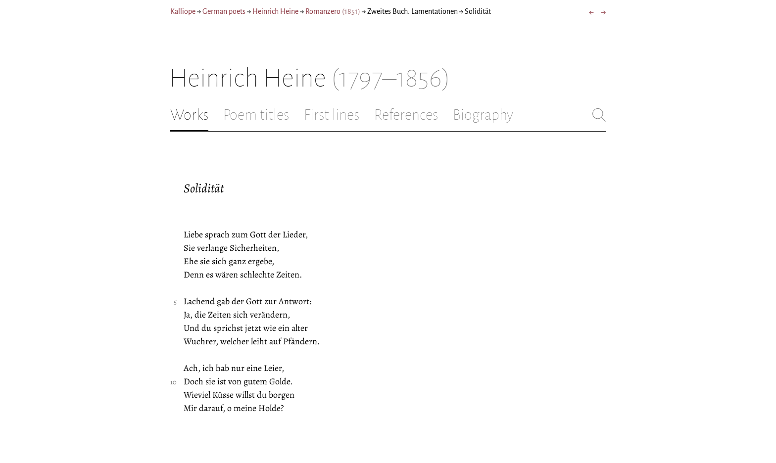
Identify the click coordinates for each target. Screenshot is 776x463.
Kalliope (182, 11)
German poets (223, 11)
